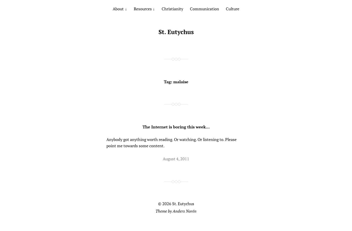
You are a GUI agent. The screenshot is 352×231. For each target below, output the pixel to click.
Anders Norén (184, 211)
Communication (204, 8)
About (118, 8)
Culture (232, 8)
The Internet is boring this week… (176, 127)
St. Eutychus (176, 32)
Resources (143, 8)
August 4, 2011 (176, 158)
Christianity (172, 8)
